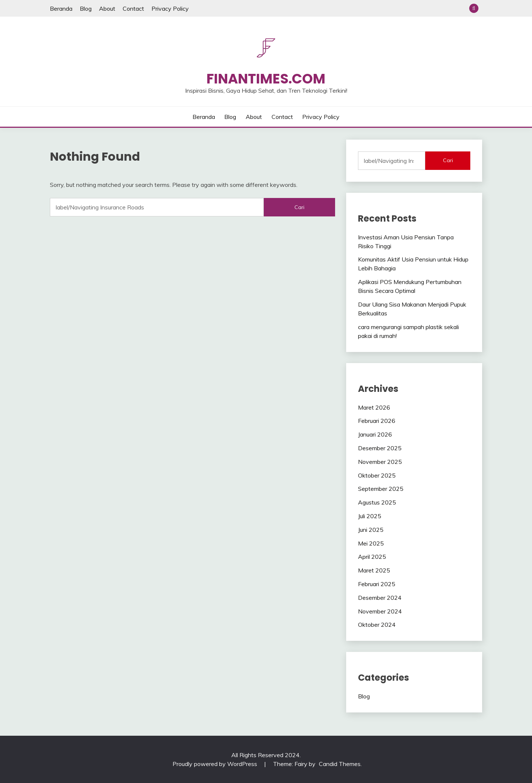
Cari (448, 160)
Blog (86, 8)
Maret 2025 (374, 570)
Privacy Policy (170, 8)
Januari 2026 (375, 434)
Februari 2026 (376, 420)
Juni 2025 (370, 529)
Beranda (61, 8)
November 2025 (380, 461)
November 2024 (380, 611)
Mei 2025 (371, 543)
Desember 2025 (380, 448)
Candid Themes (340, 763)
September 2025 (380, 488)
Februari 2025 (376, 584)
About (107, 8)
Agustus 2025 (377, 502)
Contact (133, 8)
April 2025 (372, 556)
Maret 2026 (374, 407)
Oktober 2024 (377, 624)
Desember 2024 (380, 597)
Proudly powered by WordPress (216, 763)
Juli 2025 (369, 516)
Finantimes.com (266, 78)
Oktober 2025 (377, 475)
